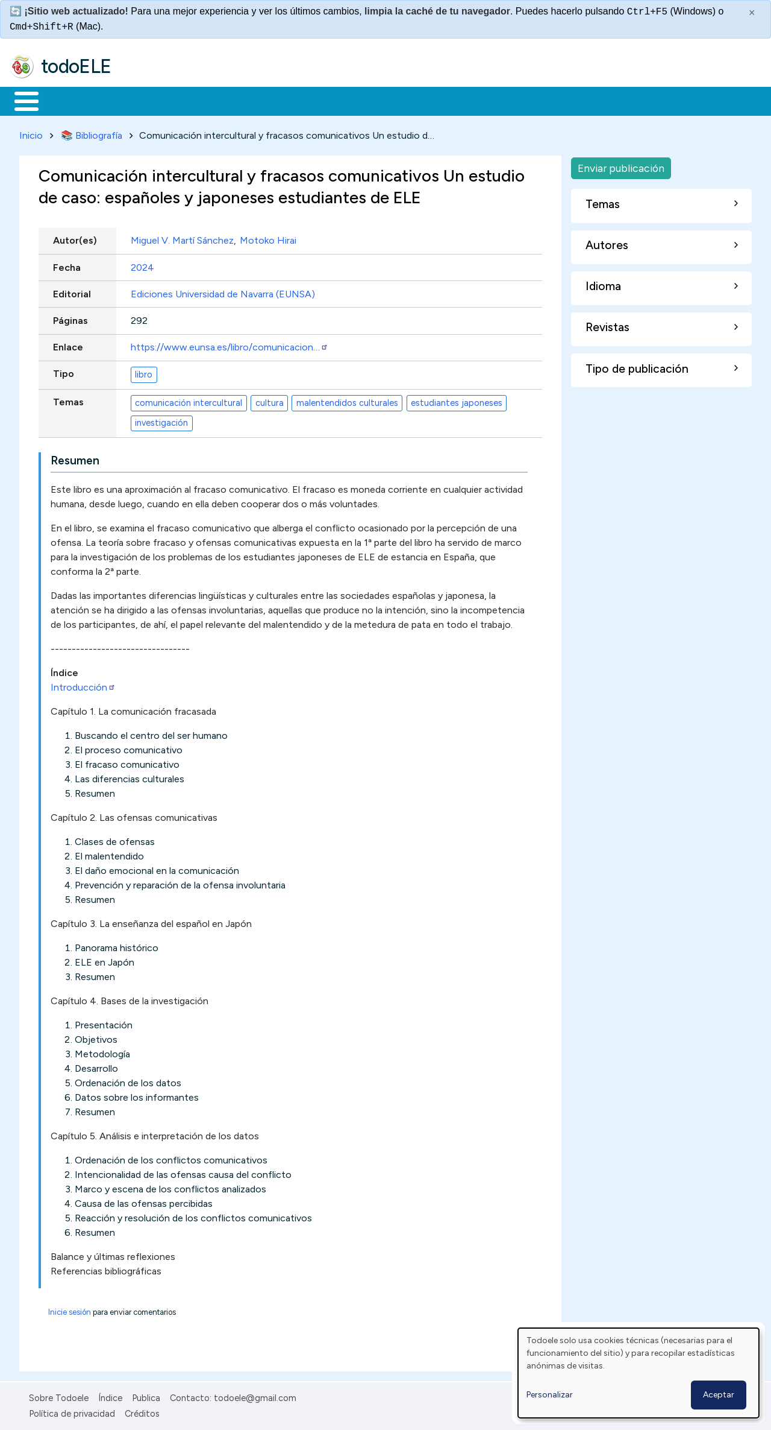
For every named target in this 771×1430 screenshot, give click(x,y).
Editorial (72, 291)
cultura (269, 400)
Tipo (63, 372)
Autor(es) (75, 238)
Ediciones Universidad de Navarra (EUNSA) (223, 291)
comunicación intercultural (188, 400)
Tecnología (360, 100)
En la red (284, 100)
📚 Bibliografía (91, 133)
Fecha (67, 265)
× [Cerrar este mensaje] (752, 13)
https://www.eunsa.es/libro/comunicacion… (229, 345)
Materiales (67, 100)
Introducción (83, 685)
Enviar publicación (621, 165)
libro (143, 372)
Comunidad (440, 100)
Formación (145, 100)
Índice (110, 1395)
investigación (161, 421)
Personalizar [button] (549, 1395)
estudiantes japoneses (456, 400)
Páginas (70, 318)
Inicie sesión (69, 1309)
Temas (68, 400)
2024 (142, 265)
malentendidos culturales (347, 400)
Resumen (75, 458)
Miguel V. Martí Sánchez (182, 238)
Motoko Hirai (268, 238)
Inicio (20, 100)
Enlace (68, 345)
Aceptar (718, 1395)
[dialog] (638, 1373)
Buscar (494, 100)
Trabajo (217, 100)
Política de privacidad (72, 1411)
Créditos (142, 1411)
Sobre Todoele (59, 1395)
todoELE (76, 66)
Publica (146, 1395)
